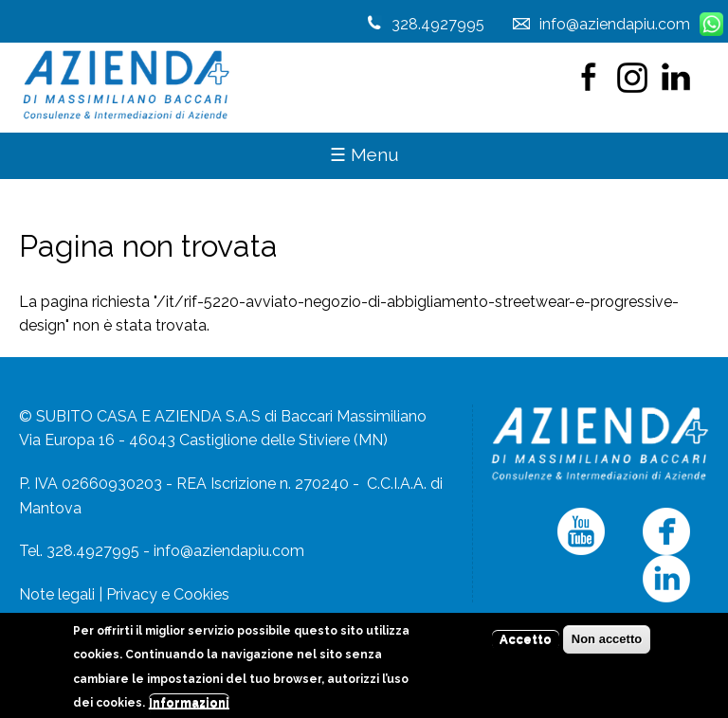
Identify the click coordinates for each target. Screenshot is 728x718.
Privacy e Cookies (167, 594)
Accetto (526, 644)
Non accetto (607, 644)
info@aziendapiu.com (229, 551)
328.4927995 (437, 24)
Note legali (57, 594)
